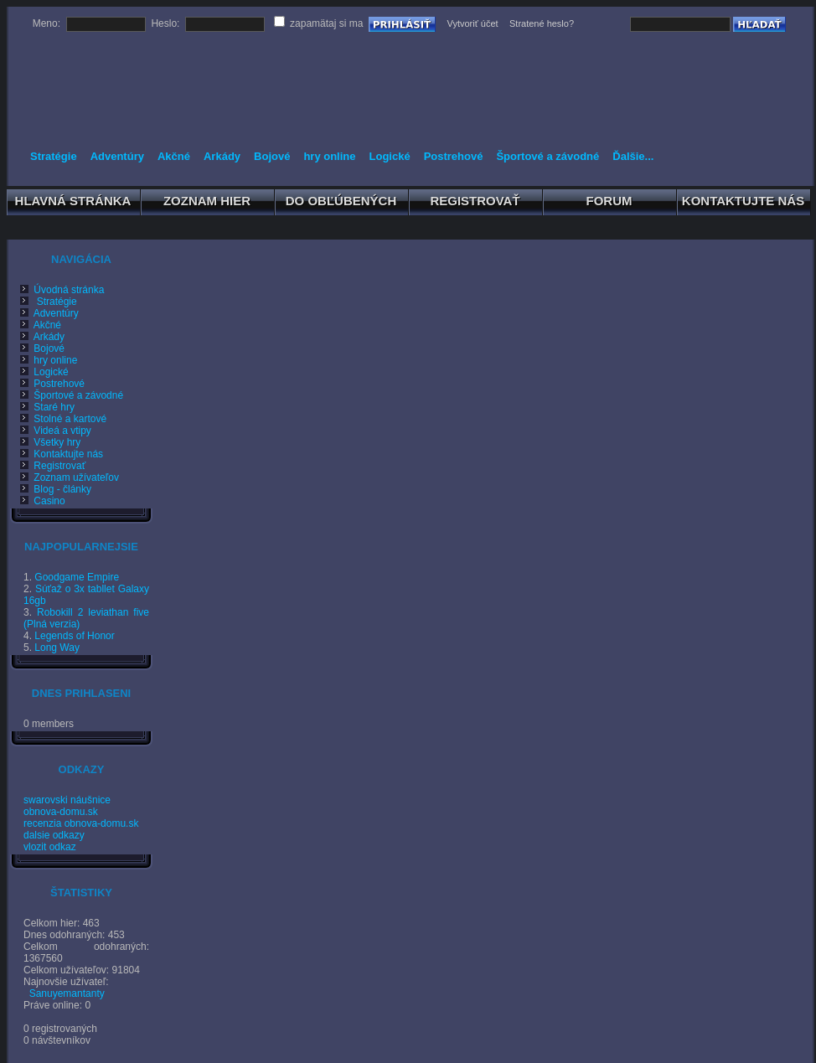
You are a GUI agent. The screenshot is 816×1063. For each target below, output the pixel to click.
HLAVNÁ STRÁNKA (73, 203)
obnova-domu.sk (60, 812)
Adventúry (117, 156)
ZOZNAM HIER (207, 203)
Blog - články (52, 489)
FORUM (609, 203)
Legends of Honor (74, 636)
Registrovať (49, 466)
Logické (390, 156)
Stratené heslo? (541, 23)
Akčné (174, 156)
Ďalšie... (632, 156)
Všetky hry (47, 442)
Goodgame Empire (76, 577)
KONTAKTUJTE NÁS (743, 203)
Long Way (57, 647)
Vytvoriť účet (472, 23)
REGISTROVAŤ (475, 203)
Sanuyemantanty (67, 993)
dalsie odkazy (54, 835)
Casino (39, 501)
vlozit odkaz (49, 847)
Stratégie (53, 156)
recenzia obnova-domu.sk (80, 823)
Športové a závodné (547, 156)
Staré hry (44, 407)
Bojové (272, 156)
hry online (329, 156)
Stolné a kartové (60, 419)
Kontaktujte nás (58, 454)
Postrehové (453, 156)
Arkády (222, 156)
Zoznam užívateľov (66, 477)
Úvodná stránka (59, 290)
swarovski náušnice (67, 800)
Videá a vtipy (52, 430)
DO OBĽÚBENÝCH (341, 203)
